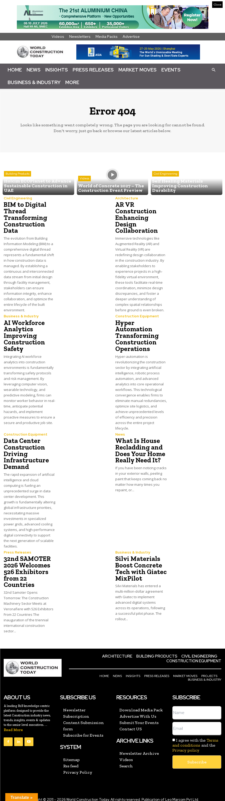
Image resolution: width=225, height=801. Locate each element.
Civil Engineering (165, 175)
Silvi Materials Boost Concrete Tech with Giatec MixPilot (140, 564)
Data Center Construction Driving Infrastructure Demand (25, 451)
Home (15, 70)
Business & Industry (34, 82)
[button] (213, 69)
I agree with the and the (195, 740)
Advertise (131, 36)
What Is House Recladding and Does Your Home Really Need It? (138, 448)
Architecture (126, 198)
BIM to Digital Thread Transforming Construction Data (24, 217)
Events (171, 70)
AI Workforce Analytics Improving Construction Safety (23, 334)
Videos (58, 36)
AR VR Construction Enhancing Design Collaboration (135, 217)
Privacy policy (185, 745)
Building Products (17, 175)
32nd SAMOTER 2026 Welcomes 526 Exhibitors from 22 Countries (27, 567)
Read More (13, 725)
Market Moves (137, 70)
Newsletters (80, 36)
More (72, 82)
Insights (56, 70)
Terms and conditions (195, 738)
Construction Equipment (136, 315)
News (34, 70)
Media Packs (107, 36)
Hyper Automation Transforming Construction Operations (136, 334)
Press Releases (93, 70)
